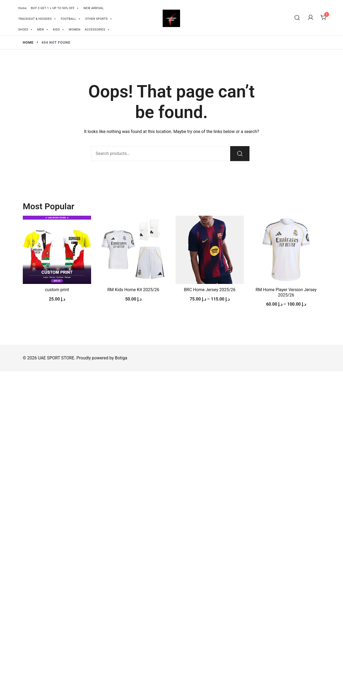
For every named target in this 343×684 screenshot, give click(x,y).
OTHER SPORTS (99, 18)
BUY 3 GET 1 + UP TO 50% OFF (55, 7)
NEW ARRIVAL (94, 8)
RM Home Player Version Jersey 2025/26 (286, 292)
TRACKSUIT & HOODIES (37, 18)
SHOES (25, 29)
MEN (43, 29)
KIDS (58, 29)
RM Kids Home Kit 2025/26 (133, 289)
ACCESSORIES (97, 29)
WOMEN (75, 29)
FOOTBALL (71, 18)
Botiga (121, 357)
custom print (57, 289)
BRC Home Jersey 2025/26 (210, 289)
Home (22, 8)
